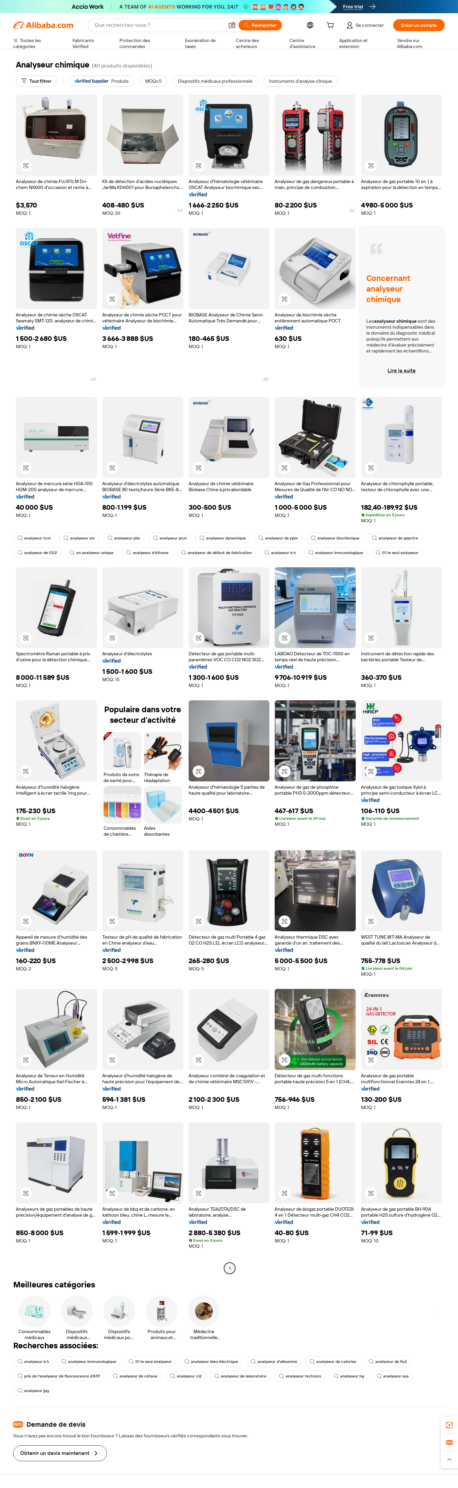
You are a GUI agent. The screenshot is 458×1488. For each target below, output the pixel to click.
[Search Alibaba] (159, 25)
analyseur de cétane (135, 1376)
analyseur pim (124, 538)
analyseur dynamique (223, 538)
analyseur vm (79, 538)
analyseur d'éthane (147, 552)
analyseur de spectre (395, 538)
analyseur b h (280, 552)
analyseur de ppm (278, 538)
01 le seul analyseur (397, 552)
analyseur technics (300, 1376)
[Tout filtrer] (36, 81)
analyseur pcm (170, 538)
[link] (449, 1425)
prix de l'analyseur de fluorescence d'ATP (59, 1376)
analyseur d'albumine (274, 1361)
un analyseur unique (91, 552)
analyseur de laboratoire (240, 1376)
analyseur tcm (34, 538)
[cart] (332, 26)
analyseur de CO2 (37, 552)
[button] (232, 25)
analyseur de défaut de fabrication (216, 552)
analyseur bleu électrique (211, 1361)
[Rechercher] (260, 25)
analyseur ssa (393, 1376)
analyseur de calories (333, 1361)
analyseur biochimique (335, 538)
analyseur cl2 (186, 1376)
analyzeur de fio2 (388, 1361)
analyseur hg (349, 1376)
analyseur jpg (33, 1390)
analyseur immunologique (335, 552)
